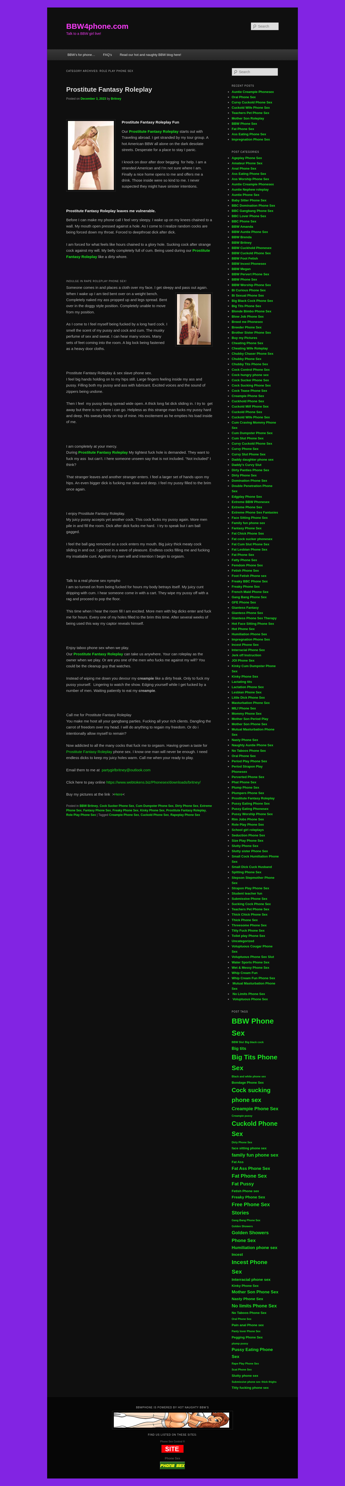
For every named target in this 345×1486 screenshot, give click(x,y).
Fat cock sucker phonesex (252, 539)
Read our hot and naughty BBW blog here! (150, 55)
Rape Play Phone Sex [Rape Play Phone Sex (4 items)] (245, 1363)
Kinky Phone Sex (152, 810)
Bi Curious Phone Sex (249, 290)
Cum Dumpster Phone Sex (155, 806)
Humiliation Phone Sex (249, 634)
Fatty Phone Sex (244, 560)
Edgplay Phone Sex (247, 497)
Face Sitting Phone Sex (250, 518)
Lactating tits (242, 682)
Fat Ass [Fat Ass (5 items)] (237, 1162)
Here (118, 794)
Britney (116, 98)
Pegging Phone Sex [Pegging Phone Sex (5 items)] (247, 1337)
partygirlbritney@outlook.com (126, 770)
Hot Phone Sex (243, 629)
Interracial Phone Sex (248, 650)
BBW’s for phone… (81, 55)
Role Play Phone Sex (81, 815)
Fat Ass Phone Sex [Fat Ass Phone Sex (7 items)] (251, 1168)
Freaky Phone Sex (125, 810)
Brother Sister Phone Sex (251, 332)
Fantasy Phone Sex (97, 810)
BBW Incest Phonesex (249, 264)
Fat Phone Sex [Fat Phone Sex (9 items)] (249, 1176)
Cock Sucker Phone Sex (117, 806)
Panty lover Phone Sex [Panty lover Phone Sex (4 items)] (246, 1331)
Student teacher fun (247, 893)
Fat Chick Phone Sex (248, 533)
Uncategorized (243, 941)
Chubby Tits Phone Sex (250, 364)
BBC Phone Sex (244, 221)
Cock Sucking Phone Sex (251, 385)
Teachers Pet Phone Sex (250, 113)
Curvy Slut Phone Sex (249, 454)
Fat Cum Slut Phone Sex (250, 544)
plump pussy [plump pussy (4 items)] (240, 1343)
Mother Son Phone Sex (249, 724)
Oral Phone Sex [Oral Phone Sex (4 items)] (241, 1318)
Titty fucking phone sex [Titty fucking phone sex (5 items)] (250, 1388)
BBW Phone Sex (244, 124)
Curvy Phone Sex (245, 449)
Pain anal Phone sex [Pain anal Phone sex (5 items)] (248, 1325)
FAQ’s (107, 55)
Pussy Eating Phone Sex (251, 803)
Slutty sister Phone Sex (250, 851)
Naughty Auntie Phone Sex (252, 745)
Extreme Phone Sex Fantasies (255, 512)
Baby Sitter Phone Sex (249, 200)
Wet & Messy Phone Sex (250, 967)
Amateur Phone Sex (247, 163)
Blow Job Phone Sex (248, 316)
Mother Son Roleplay (248, 118)
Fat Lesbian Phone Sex (249, 549)
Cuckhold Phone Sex (248, 401)
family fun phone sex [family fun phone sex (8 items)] (255, 1155)
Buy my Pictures (244, 338)
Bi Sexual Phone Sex (248, 295)
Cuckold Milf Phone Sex (250, 406)
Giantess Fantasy (245, 607)
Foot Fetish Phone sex (249, 576)
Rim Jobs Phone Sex (248, 819)
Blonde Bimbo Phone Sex (251, 311)
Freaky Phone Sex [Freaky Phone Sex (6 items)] (248, 1197)
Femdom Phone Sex (247, 565)
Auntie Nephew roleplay (250, 189)
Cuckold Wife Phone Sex (251, 107)
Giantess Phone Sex (247, 613)
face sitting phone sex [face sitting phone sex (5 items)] (249, 1148)
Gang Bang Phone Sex (249, 597)
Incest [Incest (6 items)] (237, 1254)
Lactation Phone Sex (248, 687)
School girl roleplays (248, 830)
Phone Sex (172, 1458)
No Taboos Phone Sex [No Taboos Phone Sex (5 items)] (249, 1313)
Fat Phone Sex (243, 129)
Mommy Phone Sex (247, 713)
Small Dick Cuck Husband (252, 867)
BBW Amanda (242, 226)
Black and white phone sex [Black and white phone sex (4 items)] (249, 1076)
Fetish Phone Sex (245, 570)
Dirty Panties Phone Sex (250, 470)
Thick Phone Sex (245, 920)
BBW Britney (88, 806)
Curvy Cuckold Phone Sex (252, 102)
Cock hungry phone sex (250, 375)
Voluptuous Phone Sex (250, 999)
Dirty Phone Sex (186, 806)
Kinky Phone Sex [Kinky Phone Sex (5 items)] (245, 1286)
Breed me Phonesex (247, 322)
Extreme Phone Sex (247, 507)
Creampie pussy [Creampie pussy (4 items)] (242, 1115)
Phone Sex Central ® (172, 1441)
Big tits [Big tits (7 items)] (239, 1048)
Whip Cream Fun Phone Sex (253, 978)
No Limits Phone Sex (248, 994)
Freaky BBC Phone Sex (250, 581)
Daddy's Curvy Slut (247, 465)
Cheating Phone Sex (247, 343)
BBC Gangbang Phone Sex (252, 211)
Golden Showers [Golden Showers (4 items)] (242, 1226)
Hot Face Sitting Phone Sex (253, 624)
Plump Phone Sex (245, 787)
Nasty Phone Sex (245, 740)
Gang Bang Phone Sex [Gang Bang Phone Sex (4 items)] (246, 1220)
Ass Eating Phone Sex (249, 134)
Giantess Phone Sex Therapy (254, 618)
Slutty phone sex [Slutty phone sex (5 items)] (245, 1376)
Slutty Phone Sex (245, 846)
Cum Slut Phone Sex (248, 438)
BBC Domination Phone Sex (253, 205)
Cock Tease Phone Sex (249, 391)
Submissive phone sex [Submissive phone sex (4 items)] (246, 1381)
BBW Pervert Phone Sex (250, 274)
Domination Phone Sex (249, 480)
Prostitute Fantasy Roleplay (109, 89)
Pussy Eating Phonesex (250, 809)
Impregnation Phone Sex (251, 139)
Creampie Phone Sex (124, 815)
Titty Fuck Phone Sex (248, 930)
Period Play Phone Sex (249, 761)
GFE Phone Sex (244, 602)
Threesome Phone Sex (249, 925)
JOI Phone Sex (243, 660)
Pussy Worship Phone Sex (252, 814)
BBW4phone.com (97, 26)
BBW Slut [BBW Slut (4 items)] (238, 1042)
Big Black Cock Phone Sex (252, 301)
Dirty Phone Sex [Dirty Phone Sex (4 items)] (242, 1142)
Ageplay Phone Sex (247, 158)
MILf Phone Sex (244, 708)
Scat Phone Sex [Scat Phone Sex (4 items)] (242, 1369)
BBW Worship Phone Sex (251, 285)
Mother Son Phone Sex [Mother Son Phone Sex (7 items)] (255, 1292)
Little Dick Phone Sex (248, 697)
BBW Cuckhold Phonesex (252, 248)
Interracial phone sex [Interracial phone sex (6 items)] (251, 1279)
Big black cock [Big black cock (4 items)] (254, 1042)
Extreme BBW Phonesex (251, 502)
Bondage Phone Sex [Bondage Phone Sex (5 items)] (248, 1082)
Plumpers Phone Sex (248, 793)
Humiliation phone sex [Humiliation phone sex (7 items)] (254, 1247)
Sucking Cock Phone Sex (251, 904)
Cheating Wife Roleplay (250, 348)
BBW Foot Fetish (245, 258)
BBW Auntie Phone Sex (250, 232)
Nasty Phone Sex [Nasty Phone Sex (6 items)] (247, 1299)
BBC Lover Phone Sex (249, 216)
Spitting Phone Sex (246, 872)
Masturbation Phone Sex (251, 703)
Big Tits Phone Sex (246, 306)
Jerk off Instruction (246, 655)
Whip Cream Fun (244, 973)
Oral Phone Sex (244, 97)
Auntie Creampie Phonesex (253, 92)
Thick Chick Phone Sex (250, 914)
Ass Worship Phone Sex (250, 179)
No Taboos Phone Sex (249, 751)
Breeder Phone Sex (247, 327)
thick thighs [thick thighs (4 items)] (269, 1381)
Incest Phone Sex (245, 645)
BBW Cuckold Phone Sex (251, 253)
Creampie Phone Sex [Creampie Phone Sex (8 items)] (255, 1108)
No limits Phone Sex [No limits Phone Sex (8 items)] (254, 1305)
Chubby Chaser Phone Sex (252, 353)
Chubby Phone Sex (246, 359)
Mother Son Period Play (250, 719)
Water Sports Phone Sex (251, 962)
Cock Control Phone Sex (251, 370)
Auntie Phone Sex (246, 195)
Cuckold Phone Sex (155, 815)
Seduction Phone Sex (248, 835)
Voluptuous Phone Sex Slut (253, 957)
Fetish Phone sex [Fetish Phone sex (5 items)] (245, 1191)
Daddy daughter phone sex (253, 459)
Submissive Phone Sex (249, 899)
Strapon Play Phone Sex (250, 888)
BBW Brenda (241, 237)
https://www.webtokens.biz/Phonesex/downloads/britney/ (153, 782)
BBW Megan (241, 269)
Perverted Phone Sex (248, 777)
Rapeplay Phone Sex (185, 815)
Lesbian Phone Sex (247, 692)
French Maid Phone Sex (250, 592)
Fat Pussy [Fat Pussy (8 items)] (243, 1183)
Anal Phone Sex (244, 168)
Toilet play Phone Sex (248, 936)
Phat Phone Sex (244, 782)
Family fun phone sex (248, 523)
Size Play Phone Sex (247, 840)
